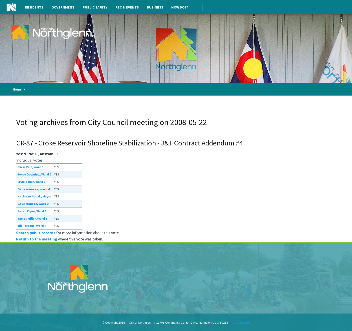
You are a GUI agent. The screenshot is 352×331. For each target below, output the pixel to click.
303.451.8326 (241, 322)
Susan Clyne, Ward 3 (32, 211)
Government (63, 7)
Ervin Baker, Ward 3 (31, 182)
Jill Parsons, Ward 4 (32, 226)
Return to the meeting (36, 239)
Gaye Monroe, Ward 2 (33, 204)
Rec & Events (127, 7)
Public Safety (95, 7)
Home (17, 89)
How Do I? (179, 7)
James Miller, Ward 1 (32, 218)
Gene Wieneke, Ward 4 (34, 189)
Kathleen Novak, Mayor (35, 196)
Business (155, 7)
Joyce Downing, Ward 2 (34, 174)
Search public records (35, 232)
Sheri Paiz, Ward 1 (31, 167)
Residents (34, 7)
